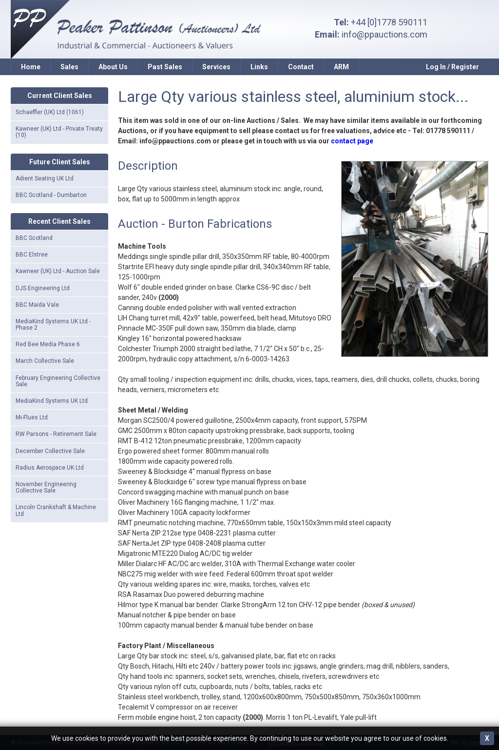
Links (259, 67)
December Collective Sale (50, 451)
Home (30, 67)
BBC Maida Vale (37, 304)
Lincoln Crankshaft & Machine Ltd (56, 510)
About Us (113, 67)
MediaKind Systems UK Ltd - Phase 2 (53, 324)
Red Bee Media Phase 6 (48, 344)
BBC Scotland (34, 238)
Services (216, 67)
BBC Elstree (32, 254)
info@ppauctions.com (384, 34)
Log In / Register (452, 67)
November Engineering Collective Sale (46, 487)
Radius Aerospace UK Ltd (50, 467)
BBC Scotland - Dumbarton (51, 195)
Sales (69, 67)
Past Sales (165, 67)
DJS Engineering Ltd (43, 288)
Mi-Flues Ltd (32, 417)
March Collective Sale (45, 360)
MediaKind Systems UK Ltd (52, 400)
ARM (341, 67)
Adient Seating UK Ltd (45, 178)
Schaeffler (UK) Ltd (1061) (50, 112)
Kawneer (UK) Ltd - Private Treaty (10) (59, 131)
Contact (301, 67)
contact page (352, 141)
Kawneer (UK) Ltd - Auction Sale (58, 271)
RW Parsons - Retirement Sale (56, 434)
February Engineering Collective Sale (58, 381)
